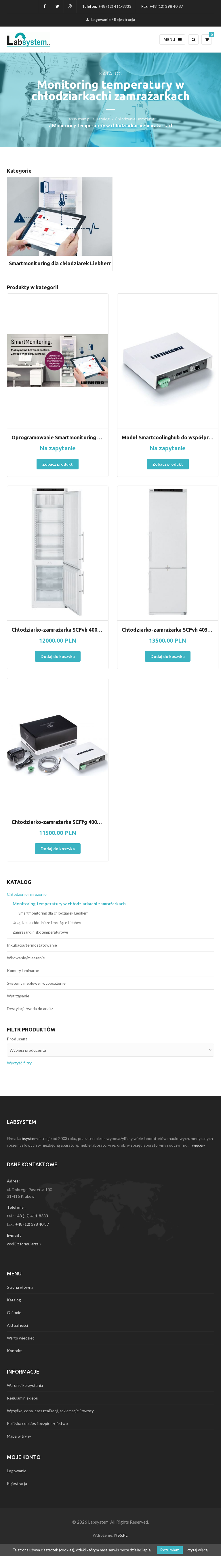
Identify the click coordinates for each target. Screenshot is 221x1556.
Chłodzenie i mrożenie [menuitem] (27, 894)
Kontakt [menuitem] (14, 1350)
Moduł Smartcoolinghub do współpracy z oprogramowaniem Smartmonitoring (168, 437)
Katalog (103, 118)
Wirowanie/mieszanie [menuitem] (26, 957)
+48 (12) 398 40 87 (32, 1224)
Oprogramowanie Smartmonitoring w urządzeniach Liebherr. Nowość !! (58, 437)
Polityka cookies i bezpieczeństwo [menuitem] (37, 1423)
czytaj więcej (197, 1550)
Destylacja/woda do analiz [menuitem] (30, 1008)
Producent (17, 1038)
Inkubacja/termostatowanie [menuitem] (32, 945)
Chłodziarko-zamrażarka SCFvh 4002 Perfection (58, 630)
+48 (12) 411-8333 (115, 6)
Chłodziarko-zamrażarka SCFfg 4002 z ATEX (58, 822)
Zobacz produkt (57, 464)
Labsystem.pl (78, 118)
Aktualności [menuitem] (17, 1325)
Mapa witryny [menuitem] (19, 1436)
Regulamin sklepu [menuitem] (22, 1397)
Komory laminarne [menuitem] (23, 970)
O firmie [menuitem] (14, 1312)
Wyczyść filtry (19, 1062)
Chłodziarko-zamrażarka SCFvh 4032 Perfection (168, 630)
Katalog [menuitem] (14, 1299)
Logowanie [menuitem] (101, 19)
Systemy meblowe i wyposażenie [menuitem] (36, 983)
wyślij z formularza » (24, 1243)
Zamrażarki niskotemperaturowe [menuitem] (40, 932)
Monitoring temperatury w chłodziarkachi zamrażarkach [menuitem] (69, 903)
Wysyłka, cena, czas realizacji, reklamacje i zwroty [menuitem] (50, 1410)
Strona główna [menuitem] (20, 1287)
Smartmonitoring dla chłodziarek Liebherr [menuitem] (53, 913)
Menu (172, 39)
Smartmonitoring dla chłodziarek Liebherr (60, 263)
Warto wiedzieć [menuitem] (21, 1337)
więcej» (198, 1145)
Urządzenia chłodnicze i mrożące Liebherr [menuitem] (47, 922)
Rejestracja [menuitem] (124, 19)
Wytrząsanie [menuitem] (18, 995)
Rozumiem (169, 1550)
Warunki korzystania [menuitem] (25, 1385)
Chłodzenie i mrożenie (135, 118)
